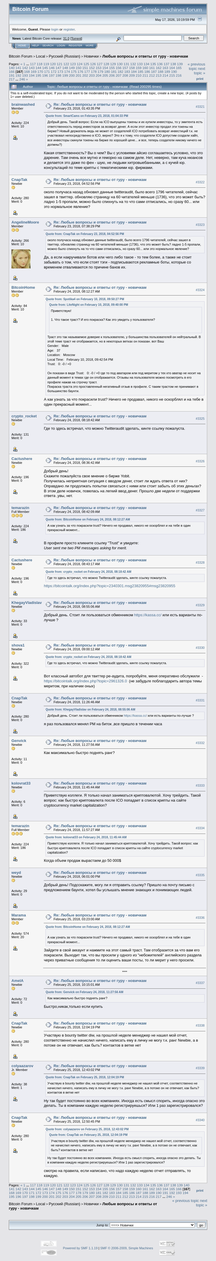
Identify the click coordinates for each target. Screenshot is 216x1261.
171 (47, 71)
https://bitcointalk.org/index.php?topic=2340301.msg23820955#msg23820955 (109, 586)
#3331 (200, 700)
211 (145, 75)
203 (92, 75)
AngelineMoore (25, 222)
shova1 (18, 645)
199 (65, 75)
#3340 (200, 1120)
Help (35, 45)
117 (33, 64)
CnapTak (19, 179)
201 (79, 75)
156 (119, 68)
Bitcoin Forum (20, 56)
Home (22, 45)
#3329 (200, 605)
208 (125, 75)
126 (93, 64)
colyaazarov (22, 1066)
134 (146, 64)
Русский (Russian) (64, 56)
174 (67, 71)
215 (172, 75)
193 (25, 75)
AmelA (17, 980)
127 (100, 64)
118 (40, 64)
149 (72, 68)
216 (179, 75)
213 (159, 75)
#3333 (200, 785)
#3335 (200, 875)
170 (40, 71)
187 (154, 71)
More (90, 45)
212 (152, 75)
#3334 (200, 828)
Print (199, 78)
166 (12, 71)
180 (107, 71)
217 (12, 79)
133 (140, 64)
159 (139, 68)
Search (48, 45)
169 (34, 71)
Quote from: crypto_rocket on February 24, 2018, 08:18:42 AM (88, 571)
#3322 (200, 182)
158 (132, 68)
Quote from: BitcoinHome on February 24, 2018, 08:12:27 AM (87, 519)
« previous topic (196, 66)
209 (132, 75)
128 (106, 64)
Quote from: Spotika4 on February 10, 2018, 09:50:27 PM (84, 299)
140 (12, 68)
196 (45, 75)
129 (113, 64)
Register (75, 45)
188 (160, 71)
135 (153, 64)
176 (80, 71)
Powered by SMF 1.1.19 (80, 1248)
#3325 (200, 418)
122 (66, 64)
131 (126, 64)
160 (145, 68)
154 (105, 68)
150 (79, 68)
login (55, 29)
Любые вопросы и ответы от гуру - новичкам (145, 56)
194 (32, 75)
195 (38, 75)
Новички (91, 56)
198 (58, 75)
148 (65, 68)
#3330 (200, 647)
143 (32, 68)
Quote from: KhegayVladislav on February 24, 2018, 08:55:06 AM (90, 709)
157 (125, 68)
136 (160, 64)
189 (167, 71)
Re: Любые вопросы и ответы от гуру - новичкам (99, 104)
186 (147, 71)
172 (54, 71)
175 (74, 71)
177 (87, 71)
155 (112, 68)
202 (85, 75)
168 (27, 71)
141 (18, 68)
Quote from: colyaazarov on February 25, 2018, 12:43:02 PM (87, 1129)
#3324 (200, 290)
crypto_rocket (24, 416)
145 (45, 68)
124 (80, 64)
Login (61, 45)
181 (114, 71)
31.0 (66, 38)
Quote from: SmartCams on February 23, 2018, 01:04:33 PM (86, 115)
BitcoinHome (23, 287)
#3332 (200, 743)
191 (12, 75)
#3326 (200, 461)
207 (119, 75)
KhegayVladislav (26, 602)
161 (152, 68)
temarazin (20, 508)
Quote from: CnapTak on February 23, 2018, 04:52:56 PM (84, 234)
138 (173, 64)
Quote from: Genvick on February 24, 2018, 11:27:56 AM (84, 992)
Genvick (18, 740)
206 (112, 75)
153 (99, 68)
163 (165, 68)
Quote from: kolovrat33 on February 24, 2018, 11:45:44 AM (85, 837)
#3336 (200, 917)
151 (85, 68)
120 (53, 64)
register (69, 29)
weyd (16, 872)
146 (52, 68)
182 (121, 71)
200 (72, 75)
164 (172, 68)
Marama (18, 915)
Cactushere (21, 458)
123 (73, 64)
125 (86, 64)
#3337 (200, 983)
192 (18, 75)
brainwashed (23, 104)
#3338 (200, 1025)
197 (52, 75)
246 (22, 79)
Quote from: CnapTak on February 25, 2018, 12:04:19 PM (84, 1077)
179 (100, 71)
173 (60, 71)
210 (139, 75)
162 (159, 68)
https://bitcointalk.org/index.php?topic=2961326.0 (85, 681)
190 (174, 71)
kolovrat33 (21, 783)
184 (134, 71)
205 (105, 75)
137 (166, 64)
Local (40, 56)
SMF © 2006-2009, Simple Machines (126, 1248)
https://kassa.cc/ (147, 615)
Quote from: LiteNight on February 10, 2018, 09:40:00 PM (88, 304)
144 (38, 68)
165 (179, 68)
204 (99, 75)
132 (133, 64)
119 (46, 64)
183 (127, 71)
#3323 (200, 224)
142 (25, 68)
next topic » (199, 70)
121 (60, 64)
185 (141, 71)
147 (58, 68)
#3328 (200, 562)
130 (120, 64)
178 (94, 71)
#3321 (200, 106)
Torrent (76, 38)
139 (180, 64)
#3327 (200, 510)
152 (92, 68)
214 (165, 75)
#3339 (200, 1068)
